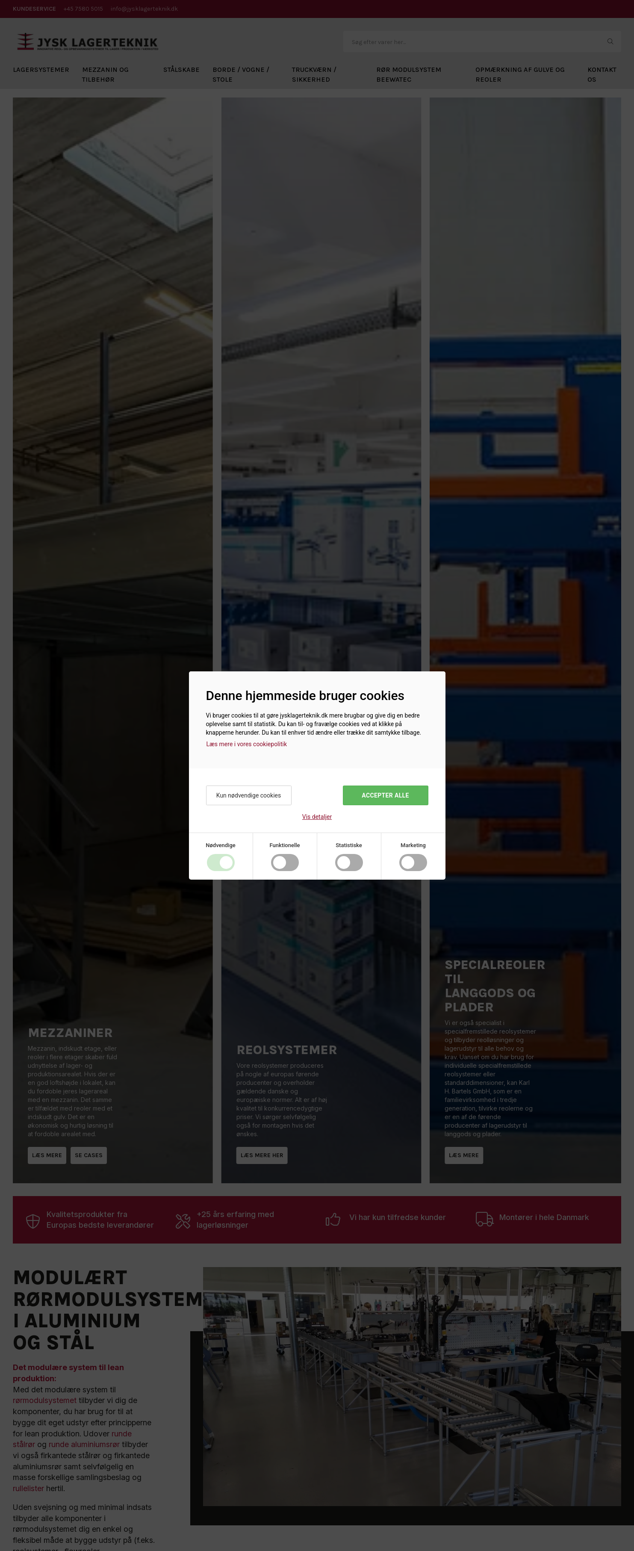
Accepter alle (385, 795)
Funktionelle (284, 845)
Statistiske (349, 845)
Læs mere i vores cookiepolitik (246, 744)
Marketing (413, 845)
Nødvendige (220, 845)
